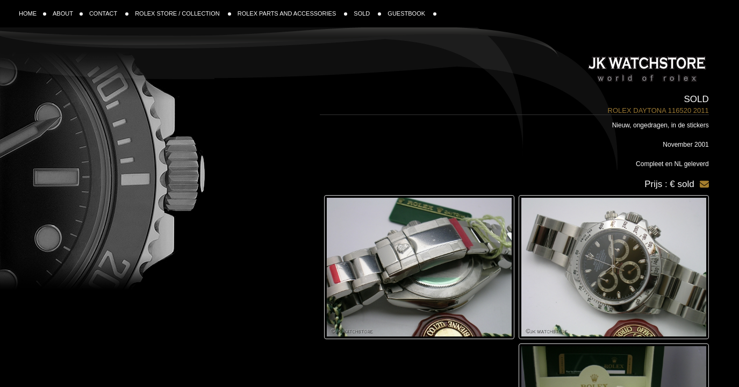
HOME (32, 13)
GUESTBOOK (412, 13)
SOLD (367, 13)
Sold (696, 99)
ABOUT (68, 13)
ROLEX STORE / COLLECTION (183, 13)
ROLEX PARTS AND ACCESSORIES (293, 13)
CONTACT (108, 13)
